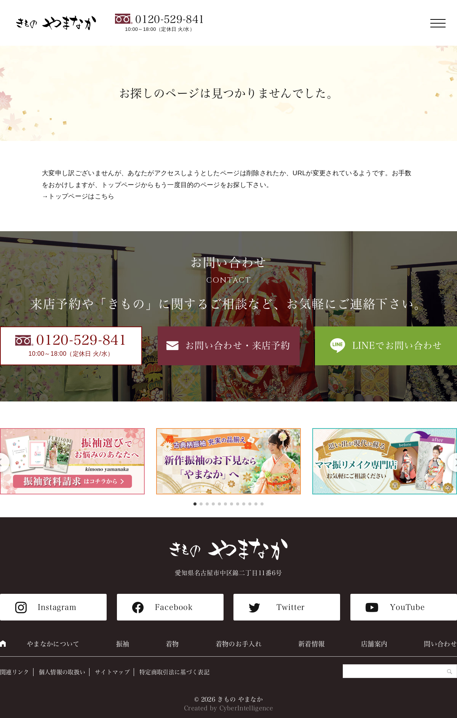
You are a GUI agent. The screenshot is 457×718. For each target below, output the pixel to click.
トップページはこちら (81, 196)
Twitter (290, 607)
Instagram (57, 607)
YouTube (407, 607)
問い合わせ (440, 644)
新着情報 (311, 644)
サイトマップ (112, 672)
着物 (172, 644)
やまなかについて (53, 644)
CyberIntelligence (246, 708)
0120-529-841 (170, 19)
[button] (195, 503)
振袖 (122, 644)
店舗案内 (374, 644)
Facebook (174, 607)
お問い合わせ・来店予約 (238, 345)
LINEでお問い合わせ (397, 345)
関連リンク (14, 672)
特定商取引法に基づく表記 (174, 672)
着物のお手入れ (239, 644)
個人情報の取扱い (62, 672)
